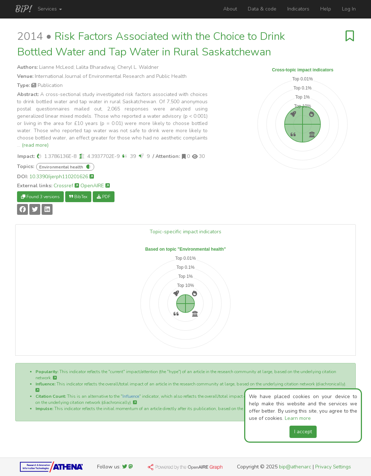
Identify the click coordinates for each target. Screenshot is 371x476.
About (230, 8)
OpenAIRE (95, 185)
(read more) (35, 145)
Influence (130, 396)
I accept (303, 431)
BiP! (23, 9)
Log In (349, 8)
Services (50, 8)
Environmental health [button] (61, 167)
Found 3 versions (40, 197)
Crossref (66, 185)
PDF (104, 197)
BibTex (78, 197)
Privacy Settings (333, 466)
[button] (39, 156)
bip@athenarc (295, 466)
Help (325, 8)
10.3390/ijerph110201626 (61, 176)
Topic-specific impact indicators (185, 231)
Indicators (298, 8)
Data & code (262, 8)
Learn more (298, 418)
